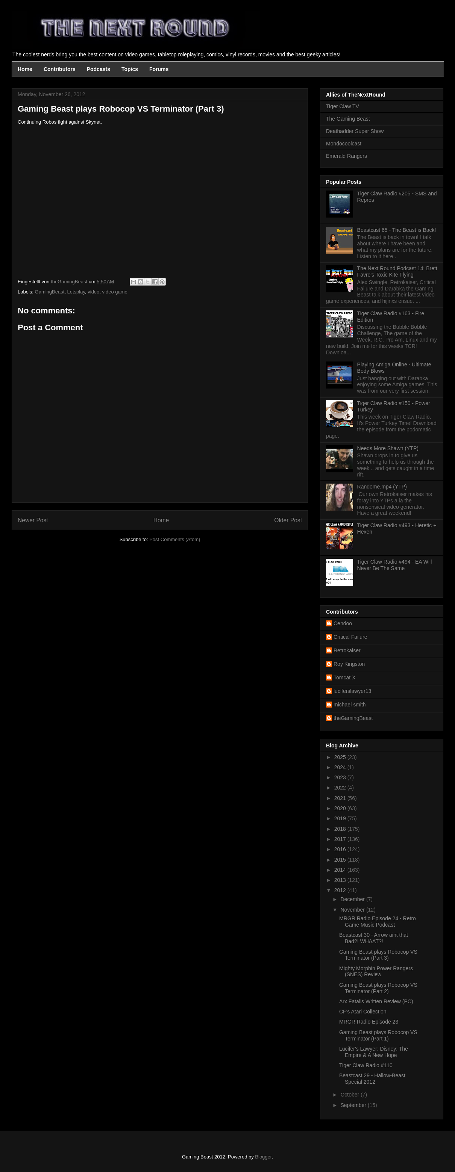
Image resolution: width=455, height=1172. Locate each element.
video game (114, 292)
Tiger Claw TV (342, 106)
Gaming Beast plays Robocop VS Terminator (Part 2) (378, 988)
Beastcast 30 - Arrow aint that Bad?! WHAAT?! (373, 938)
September (353, 1105)
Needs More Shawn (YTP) (388, 448)
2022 (340, 788)
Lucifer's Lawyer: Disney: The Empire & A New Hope (373, 1052)
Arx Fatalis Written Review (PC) (376, 1001)
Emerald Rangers (346, 156)
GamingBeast (50, 292)
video (93, 292)
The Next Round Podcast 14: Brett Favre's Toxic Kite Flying (397, 271)
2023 (340, 777)
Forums (158, 69)
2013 (340, 880)
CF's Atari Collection (363, 1012)
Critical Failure (350, 637)
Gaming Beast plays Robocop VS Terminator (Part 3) (378, 955)
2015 (340, 860)
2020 (340, 808)
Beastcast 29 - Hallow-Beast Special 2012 (372, 1078)
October (350, 1095)
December (353, 899)
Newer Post (33, 520)
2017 (340, 839)
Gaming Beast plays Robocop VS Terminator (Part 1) (378, 1035)
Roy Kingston (349, 664)
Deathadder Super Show (355, 131)
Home (25, 69)
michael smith (350, 705)
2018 (340, 829)
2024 (340, 767)
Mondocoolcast (343, 144)
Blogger (263, 1157)
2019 (340, 818)
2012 (340, 890)
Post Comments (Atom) (174, 539)
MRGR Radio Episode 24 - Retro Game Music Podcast (377, 921)
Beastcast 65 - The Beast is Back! (396, 230)
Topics (129, 69)
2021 (340, 798)
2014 (340, 870)
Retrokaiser (347, 650)
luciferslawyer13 (352, 691)
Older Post (288, 520)
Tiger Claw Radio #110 (366, 1065)
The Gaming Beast (348, 119)
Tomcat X (344, 677)
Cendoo (343, 623)
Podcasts (98, 69)
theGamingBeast (353, 718)
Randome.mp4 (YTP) (382, 487)
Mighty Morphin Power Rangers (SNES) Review (376, 971)
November (353, 910)
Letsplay (76, 292)
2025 (340, 757)
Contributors (60, 69)
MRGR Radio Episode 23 (368, 1022)
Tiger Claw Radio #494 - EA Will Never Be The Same (394, 565)
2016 (340, 849)
